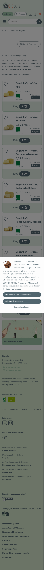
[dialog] (22, 285)
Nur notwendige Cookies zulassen (19, 295)
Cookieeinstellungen (22, 307)
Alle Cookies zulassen (14, 301)
